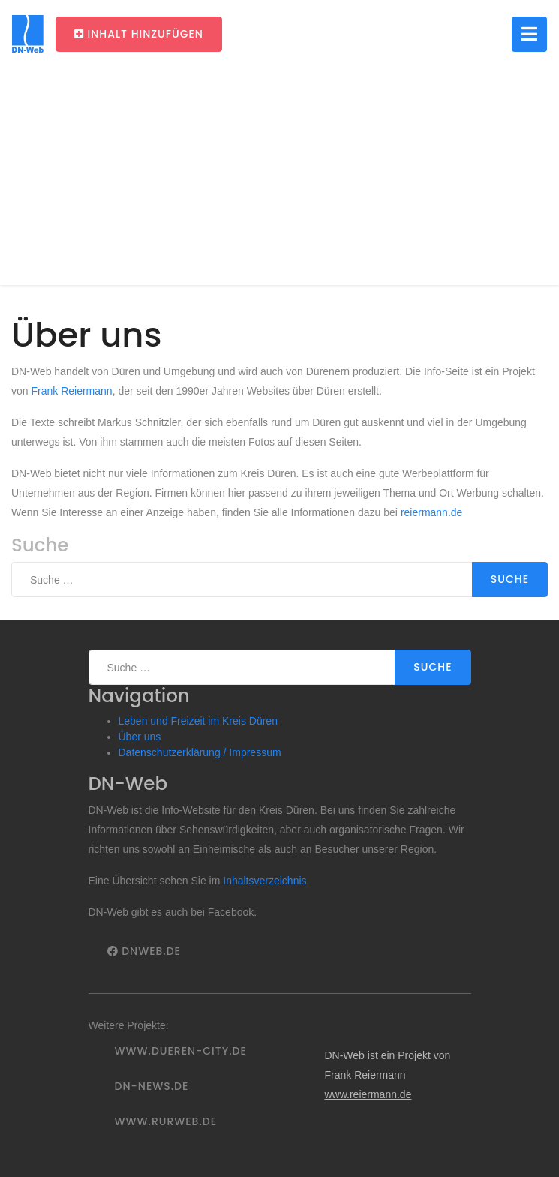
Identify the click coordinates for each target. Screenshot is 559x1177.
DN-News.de (152, 1086)
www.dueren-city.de (181, 1050)
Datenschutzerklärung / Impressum (200, 752)
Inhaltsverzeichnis (264, 881)
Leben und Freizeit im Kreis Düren (198, 721)
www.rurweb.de (166, 1121)
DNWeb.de (144, 951)
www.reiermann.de (367, 1094)
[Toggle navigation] (529, 34)
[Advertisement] (279, 180)
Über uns (140, 737)
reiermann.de (432, 512)
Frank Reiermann (71, 391)
